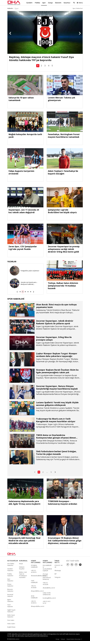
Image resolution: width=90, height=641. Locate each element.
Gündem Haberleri (10, 569)
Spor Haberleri (10, 579)
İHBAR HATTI (57, 561)
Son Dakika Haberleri (10, 564)
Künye (21, 563)
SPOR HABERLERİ (34, 596)
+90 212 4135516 (33, 601)
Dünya (50, 3)
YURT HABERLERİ (34, 581)
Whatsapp (58, 570)
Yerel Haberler (10, 605)
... (47, 471)
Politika (37, 3)
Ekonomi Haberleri (10, 590)
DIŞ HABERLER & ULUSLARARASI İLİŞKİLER (47, 567)
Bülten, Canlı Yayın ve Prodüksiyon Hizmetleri (23, 574)
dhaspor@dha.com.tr (37, 606)
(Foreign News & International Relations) (47, 576)
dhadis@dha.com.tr (49, 587)
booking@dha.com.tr (49, 598)
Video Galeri (11, 623)
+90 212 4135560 (33, 586)
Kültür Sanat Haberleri (11, 615)
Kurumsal (67, 3)
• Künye (57, 638)
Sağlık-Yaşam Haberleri (11, 610)
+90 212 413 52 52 (46, 602)
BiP (56, 573)
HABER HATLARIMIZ (35, 561)
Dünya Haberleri (10, 584)
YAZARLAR (11, 261)
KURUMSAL (23, 560)
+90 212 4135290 (45, 583)
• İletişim (62, 638)
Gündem (29, 3)
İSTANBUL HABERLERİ (34, 566)
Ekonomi (58, 3)
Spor (44, 3)
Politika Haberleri (10, 574)
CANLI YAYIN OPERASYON (47, 593)
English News (11, 627)
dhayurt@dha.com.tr (37, 590)
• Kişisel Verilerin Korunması (73, 638)
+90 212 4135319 (33, 571)
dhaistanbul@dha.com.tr (38, 575)
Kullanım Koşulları (21, 567)
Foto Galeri (10, 620)
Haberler (10, 8)
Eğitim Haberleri (10, 600)
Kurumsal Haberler (10, 595)
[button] (10, 33)
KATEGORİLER (12, 560)
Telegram (57, 577)
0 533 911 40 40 (58, 566)
